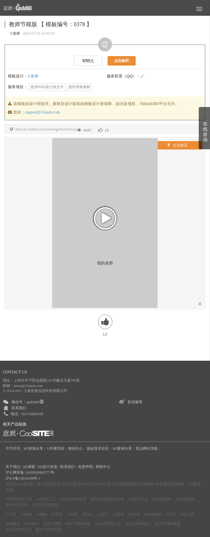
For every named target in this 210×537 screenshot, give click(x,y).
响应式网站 (53, 524)
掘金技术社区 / (99, 448)
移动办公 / (77, 448)
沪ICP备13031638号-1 (23, 478)
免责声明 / (86, 467)
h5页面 (57, 514)
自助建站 (32, 524)
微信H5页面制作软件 (107, 499)
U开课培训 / (57, 448)
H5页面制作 (161, 499)
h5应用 (171, 514)
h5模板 (41, 514)
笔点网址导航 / (148, 448)
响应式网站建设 (78, 524)
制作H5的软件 (17, 505)
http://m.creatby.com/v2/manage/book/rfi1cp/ (46, 129)
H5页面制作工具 (97, 484)
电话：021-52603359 (27, 414)
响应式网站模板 (168, 524)
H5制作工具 (45, 499)
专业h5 (87, 514)
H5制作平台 (138, 499)
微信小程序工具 (18, 529)
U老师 (33, 76)
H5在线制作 (185, 499)
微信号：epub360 (27, 402)
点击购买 (177, 145)
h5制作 (72, 514)
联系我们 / (68, 467)
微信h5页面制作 (45, 505)
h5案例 (118, 514)
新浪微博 (135, 402)
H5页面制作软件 (73, 499)
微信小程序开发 (48, 529)
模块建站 (13, 524)
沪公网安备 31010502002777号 (30, 472)
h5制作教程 (153, 514)
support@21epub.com (42, 112)
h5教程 (26, 514)
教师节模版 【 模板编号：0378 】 (50, 24)
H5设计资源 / (48, 467)
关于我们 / (14, 467)
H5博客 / (30, 467)
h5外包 (134, 514)
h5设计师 (187, 514)
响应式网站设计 (138, 524)
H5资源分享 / (35, 448)
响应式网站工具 (108, 524)
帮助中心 (103, 467)
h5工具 (11, 514)
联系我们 (19, 408)
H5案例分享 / (124, 448)
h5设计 (103, 514)
